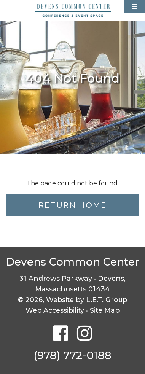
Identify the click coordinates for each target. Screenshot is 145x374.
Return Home (72, 205)
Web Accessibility (54, 310)
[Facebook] (60, 333)
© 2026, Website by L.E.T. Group (72, 300)
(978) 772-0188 (72, 355)
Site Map (105, 310)
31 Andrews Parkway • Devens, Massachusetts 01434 (72, 283)
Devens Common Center (73, 10)
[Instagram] (84, 333)
